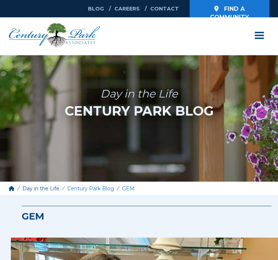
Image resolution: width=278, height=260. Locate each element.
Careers (127, 8)
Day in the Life (40, 188)
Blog (96, 8)
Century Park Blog (90, 188)
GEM (128, 188)
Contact (164, 8)
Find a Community (229, 11)
